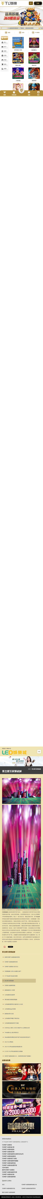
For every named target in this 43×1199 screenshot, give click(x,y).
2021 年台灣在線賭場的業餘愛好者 (13, 1046)
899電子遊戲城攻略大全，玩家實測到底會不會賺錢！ (18, 1056)
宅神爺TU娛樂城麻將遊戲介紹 (29, 1184)
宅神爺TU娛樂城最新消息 (8, 1188)
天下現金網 (37, 916)
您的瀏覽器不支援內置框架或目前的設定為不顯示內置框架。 (21, 48)
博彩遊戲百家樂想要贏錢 (11, 999)
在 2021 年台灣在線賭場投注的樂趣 (14, 1051)
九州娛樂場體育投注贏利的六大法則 (14, 1004)
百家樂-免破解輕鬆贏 (10, 985)
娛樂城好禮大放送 (9, 1013)
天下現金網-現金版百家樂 (11, 976)
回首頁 (4, 748)
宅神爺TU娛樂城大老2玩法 (11, 966)
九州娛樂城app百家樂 (10, 1009)
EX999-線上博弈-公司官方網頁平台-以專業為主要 (17, 1027)
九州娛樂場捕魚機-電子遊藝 (12, 1023)
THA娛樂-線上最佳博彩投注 (12, 1032)
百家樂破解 (5, 912)
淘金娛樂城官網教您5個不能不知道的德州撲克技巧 (17, 1037)
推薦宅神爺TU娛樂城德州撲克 (12, 957)
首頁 (29, 769)
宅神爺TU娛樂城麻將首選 (11, 961)
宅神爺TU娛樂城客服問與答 (29, 1188)
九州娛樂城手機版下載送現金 (12, 1018)
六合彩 (15, 934)
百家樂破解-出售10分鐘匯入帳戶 (13, 971)
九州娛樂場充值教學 (10, 994)
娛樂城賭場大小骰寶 (10, 990)
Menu (39, 751)
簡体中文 (9, 748)
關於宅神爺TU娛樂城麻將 (8, 1192)
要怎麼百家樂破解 (9, 980)
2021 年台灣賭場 (9, 1042)
